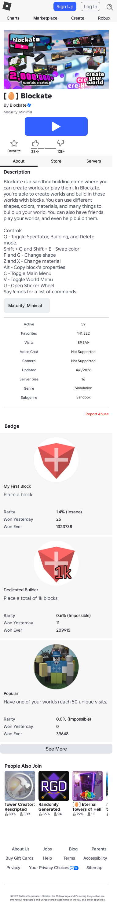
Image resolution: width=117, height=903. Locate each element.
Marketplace (45, 18)
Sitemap (94, 867)
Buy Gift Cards (19, 858)
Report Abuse (97, 414)
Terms (69, 858)
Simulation (83, 388)
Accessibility (95, 858)
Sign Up (65, 6)
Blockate (18, 105)
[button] (29, 105)
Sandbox (83, 397)
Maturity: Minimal (18, 112)
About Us (21, 849)
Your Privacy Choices (54, 867)
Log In (90, 6)
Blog (73, 849)
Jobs (47, 849)
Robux (104, 18)
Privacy (13, 867)
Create (77, 18)
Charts (13, 18)
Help (47, 858)
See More (56, 749)
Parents (99, 849)
